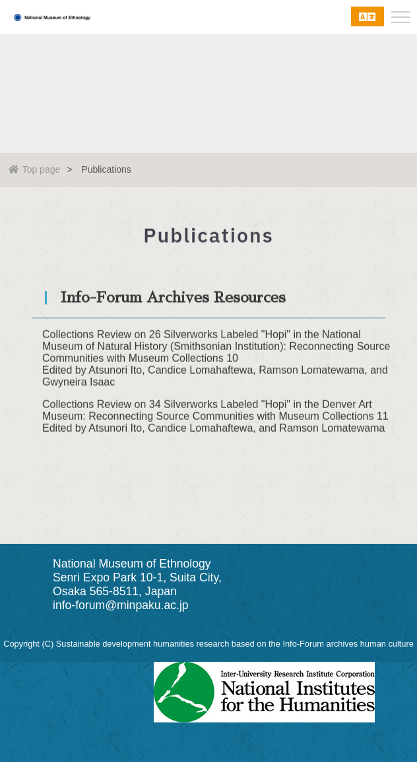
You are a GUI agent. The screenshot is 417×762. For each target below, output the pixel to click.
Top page (35, 169)
